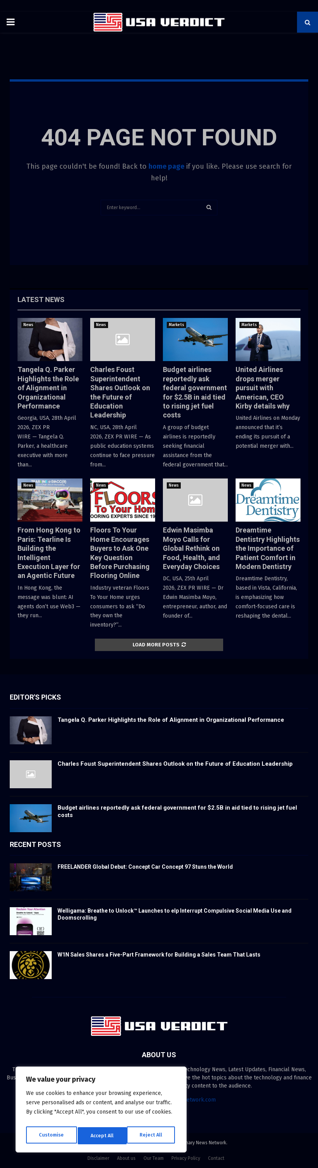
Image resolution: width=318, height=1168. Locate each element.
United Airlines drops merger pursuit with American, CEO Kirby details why (263, 387)
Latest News (41, 299)
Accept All (152, 1135)
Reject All (102, 1135)
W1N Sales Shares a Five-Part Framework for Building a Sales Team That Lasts (159, 955)
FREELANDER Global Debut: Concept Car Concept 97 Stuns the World (145, 867)
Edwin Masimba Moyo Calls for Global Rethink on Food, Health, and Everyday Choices (191, 548)
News (28, 325)
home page (166, 166)
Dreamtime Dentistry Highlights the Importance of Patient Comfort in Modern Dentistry (268, 548)
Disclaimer (98, 1158)
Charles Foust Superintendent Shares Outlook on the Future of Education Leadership (175, 763)
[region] (101, 1111)
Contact (216, 1158)
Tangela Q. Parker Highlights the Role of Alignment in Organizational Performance (48, 387)
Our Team (153, 1158)
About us (126, 1158)
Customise (50, 1135)
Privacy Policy (185, 1158)
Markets (176, 325)
